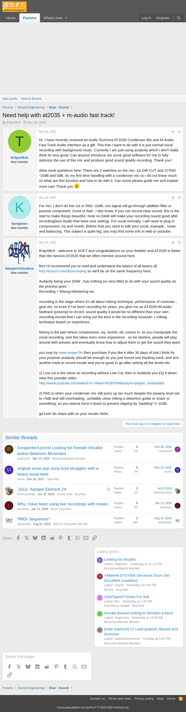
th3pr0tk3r (14, 122)
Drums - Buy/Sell (116, 589)
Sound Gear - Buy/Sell (71, 494)
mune (20, 479)
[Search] (179, 17)
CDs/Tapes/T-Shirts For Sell (126, 597)
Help (160, 698)
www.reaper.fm (71, 352)
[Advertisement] (93, 59)
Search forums (31, 98)
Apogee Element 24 (48, 489)
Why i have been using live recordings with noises (62, 504)
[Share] (173, 132)
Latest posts (108, 551)
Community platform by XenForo (93, 707)
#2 (179, 197)
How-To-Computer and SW (70, 524)
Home (11, 18)
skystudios (24, 524)
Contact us (97, 698)
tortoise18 (165, 451)
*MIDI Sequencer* (33, 519)
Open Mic (52, 479)
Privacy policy (144, 698)
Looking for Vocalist (120, 559)
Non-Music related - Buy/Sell (124, 605)
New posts (9, 98)
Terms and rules (119, 698)
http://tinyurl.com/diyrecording (62, 271)
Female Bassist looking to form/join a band (138, 613)
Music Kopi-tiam (60, 509)
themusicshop (26, 494)
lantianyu (23, 509)
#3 (179, 242)
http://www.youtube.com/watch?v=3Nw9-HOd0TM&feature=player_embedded (101, 383)
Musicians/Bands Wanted (68, 458)
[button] (66, 17)
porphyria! (23, 458)
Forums (29, 18)
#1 (179, 131)
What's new (53, 18)
